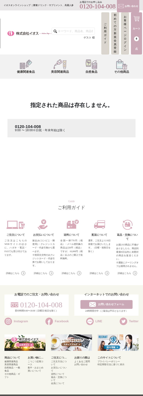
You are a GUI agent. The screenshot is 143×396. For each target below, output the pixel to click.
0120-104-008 (28, 126)
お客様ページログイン (125, 33)
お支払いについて (59, 369)
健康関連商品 (11, 361)
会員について (57, 383)
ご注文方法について (59, 363)
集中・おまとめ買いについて (35, 369)
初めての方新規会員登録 (115, 33)
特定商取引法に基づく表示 (111, 364)
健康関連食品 (24, 66)
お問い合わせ (81, 364)
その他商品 (120, 66)
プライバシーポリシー (109, 361)
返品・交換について (59, 379)
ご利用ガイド (105, 33)
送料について (57, 374)
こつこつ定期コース (35, 363)
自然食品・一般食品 (12, 369)
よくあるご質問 (82, 361)
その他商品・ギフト (12, 375)
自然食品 (90, 66)
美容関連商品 (58, 66)
